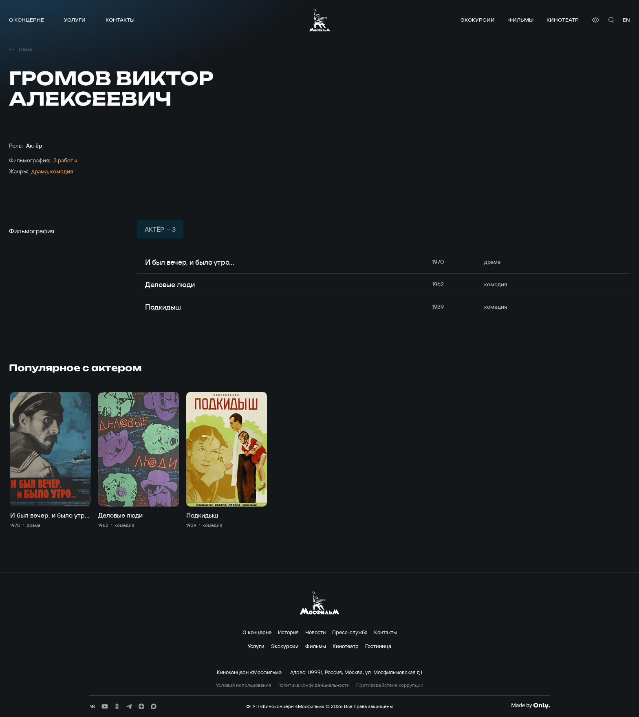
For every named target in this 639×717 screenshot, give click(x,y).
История (288, 632)
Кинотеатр (562, 20)
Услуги (75, 20)
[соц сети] (92, 706)
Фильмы (520, 20)
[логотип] (319, 20)
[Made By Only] (530, 705)
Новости (315, 632)
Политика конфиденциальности (314, 685)
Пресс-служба (350, 632)
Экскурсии (478, 20)
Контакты (120, 20)
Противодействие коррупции (389, 685)
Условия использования (243, 685)
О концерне (26, 20)
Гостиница (378, 646)
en (626, 20)
